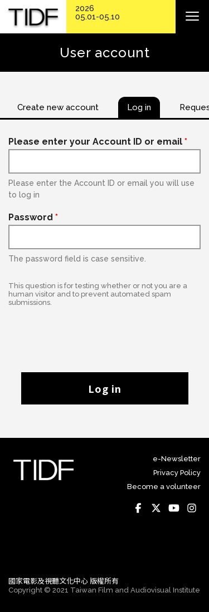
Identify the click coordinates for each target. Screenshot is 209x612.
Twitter (156, 508)
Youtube (174, 508)
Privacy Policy (177, 472)
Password (33, 217)
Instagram (192, 508)
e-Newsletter (177, 459)
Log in (104, 388)
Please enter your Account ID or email (97, 141)
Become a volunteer (164, 486)
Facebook (138, 508)
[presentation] (104, 334)
